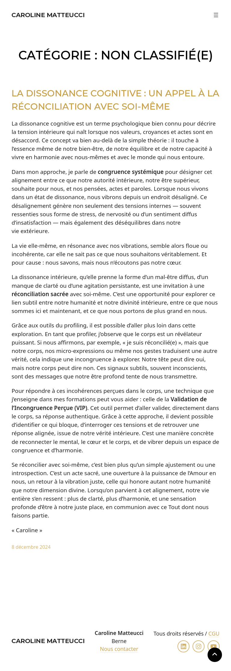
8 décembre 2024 (31, 547)
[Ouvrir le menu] (216, 15)
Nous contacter (119, 648)
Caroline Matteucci (48, 15)
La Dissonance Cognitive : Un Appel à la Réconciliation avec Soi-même (115, 100)
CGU (214, 633)
